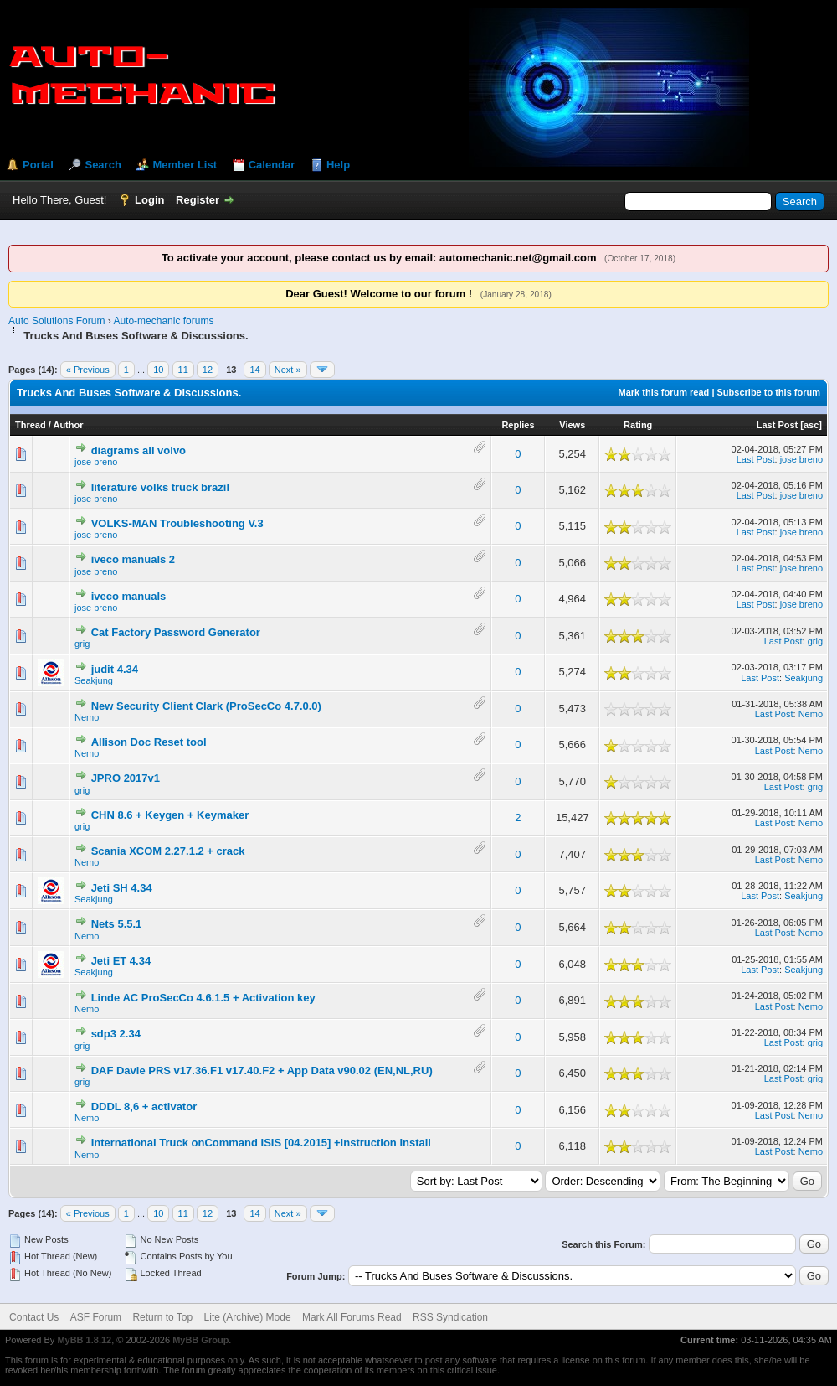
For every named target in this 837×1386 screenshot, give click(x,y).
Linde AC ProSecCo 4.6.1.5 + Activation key (203, 997)
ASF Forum (95, 1317)
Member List (184, 164)
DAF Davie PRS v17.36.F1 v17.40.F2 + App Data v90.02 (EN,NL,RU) (262, 1070)
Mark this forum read (664, 392)
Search (103, 164)
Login (149, 200)
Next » (288, 370)
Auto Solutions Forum (56, 321)
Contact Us (34, 1317)
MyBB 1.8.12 (84, 1340)
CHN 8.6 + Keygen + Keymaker (170, 815)
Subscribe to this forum (768, 392)
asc (811, 425)
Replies (517, 425)
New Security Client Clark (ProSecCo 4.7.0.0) (206, 706)
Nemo (86, 717)
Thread (30, 425)
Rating (638, 425)
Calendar (272, 164)
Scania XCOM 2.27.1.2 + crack (168, 851)
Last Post (777, 425)
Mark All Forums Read (352, 1317)
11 (183, 370)
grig (82, 644)
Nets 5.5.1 (116, 924)
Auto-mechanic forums (163, 321)
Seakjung (93, 680)
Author (68, 425)
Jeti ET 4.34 (121, 960)
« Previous (88, 370)
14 (254, 370)
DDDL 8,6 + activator (144, 1106)
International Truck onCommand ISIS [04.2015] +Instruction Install (261, 1142)
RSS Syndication (450, 1317)
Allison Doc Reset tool (149, 742)
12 (208, 370)
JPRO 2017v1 (125, 778)
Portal (38, 164)
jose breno (95, 462)
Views (572, 425)
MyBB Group (200, 1340)
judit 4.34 (114, 669)
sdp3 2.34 (116, 1033)
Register (197, 200)
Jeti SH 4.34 (121, 888)
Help (338, 164)
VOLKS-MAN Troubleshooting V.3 (177, 523)
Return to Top (162, 1317)
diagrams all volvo (138, 450)
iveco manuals (129, 596)
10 (158, 370)
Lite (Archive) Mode (247, 1317)
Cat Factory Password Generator (175, 632)
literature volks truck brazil (160, 487)
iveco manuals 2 (133, 559)
